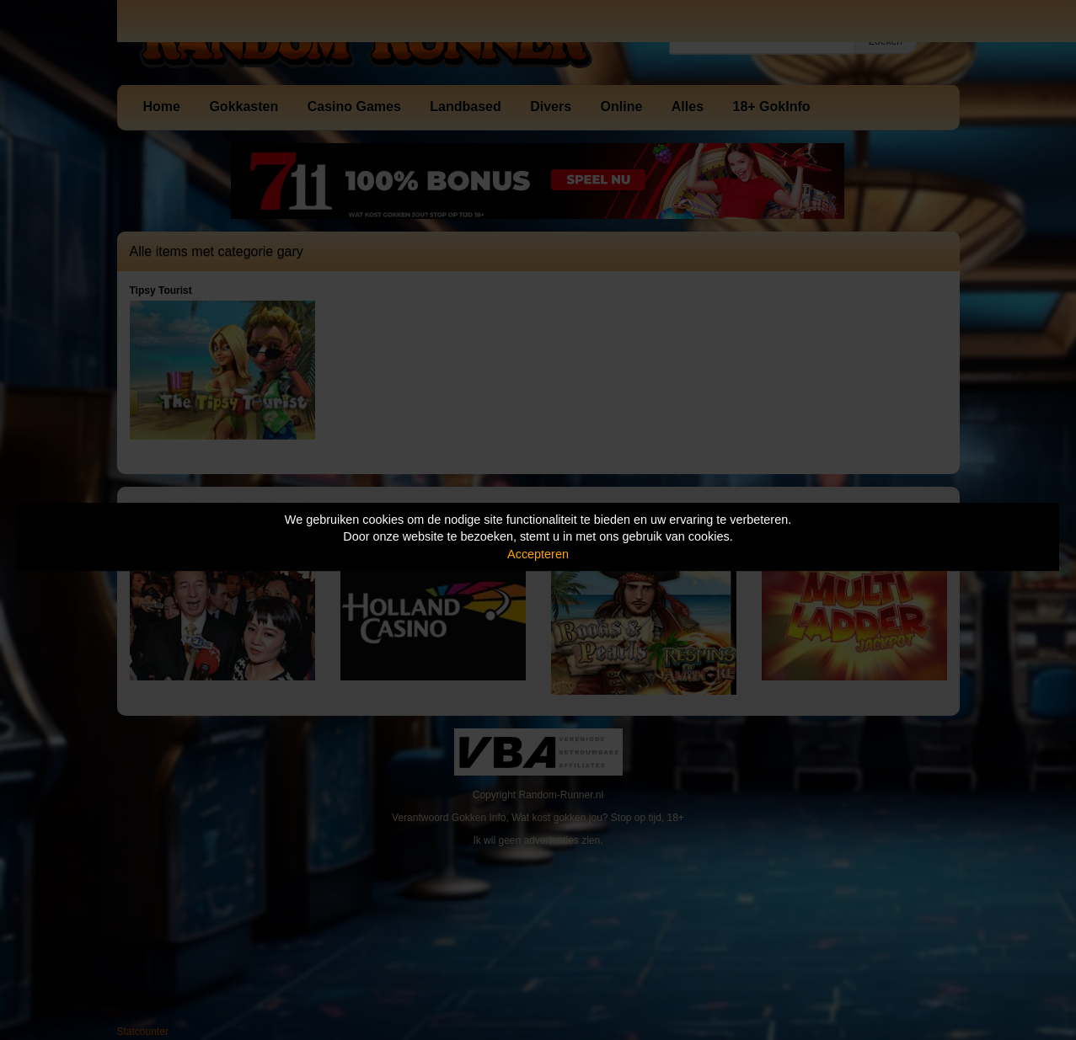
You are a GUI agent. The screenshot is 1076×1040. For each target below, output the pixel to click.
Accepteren (538, 554)
